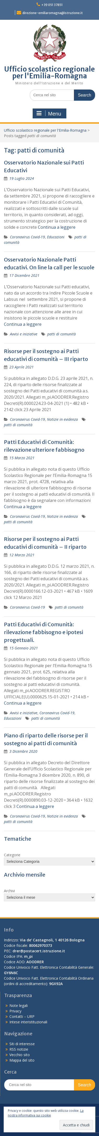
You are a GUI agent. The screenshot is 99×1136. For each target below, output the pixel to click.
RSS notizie (18, 1049)
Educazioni (56, 236)
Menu (49, 113)
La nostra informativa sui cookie (46, 1113)
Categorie (12, 854)
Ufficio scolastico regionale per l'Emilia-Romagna (49, 72)
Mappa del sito (21, 1060)
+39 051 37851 (52, 5)
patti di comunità (61, 333)
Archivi (9, 890)
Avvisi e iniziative (23, 333)
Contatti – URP (21, 1016)
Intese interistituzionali (28, 1021)
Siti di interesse (22, 1043)
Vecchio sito (19, 1054)
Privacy (15, 1011)
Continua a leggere (56, 227)
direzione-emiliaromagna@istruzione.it (52, 13)
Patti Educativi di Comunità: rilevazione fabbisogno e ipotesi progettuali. (43, 632)
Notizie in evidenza (62, 419)
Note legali (18, 1005)
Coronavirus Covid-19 (27, 236)
